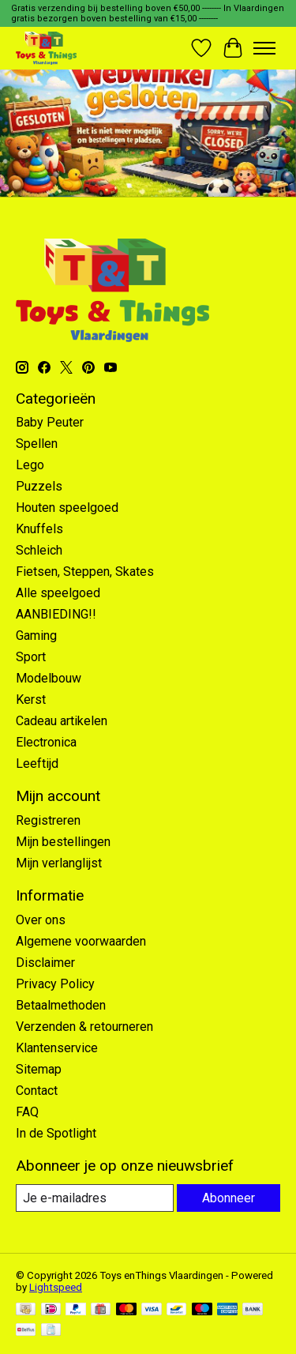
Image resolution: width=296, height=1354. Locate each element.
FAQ (27, 1111)
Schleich (39, 550)
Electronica (46, 742)
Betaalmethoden (61, 1005)
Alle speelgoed (58, 592)
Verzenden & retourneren (84, 1026)
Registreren (48, 820)
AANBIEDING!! (56, 614)
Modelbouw (48, 678)
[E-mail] (95, 1198)
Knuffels (39, 528)
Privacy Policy (55, 983)
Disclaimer (45, 962)
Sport (31, 656)
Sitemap (39, 1069)
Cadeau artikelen (61, 720)
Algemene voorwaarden (81, 941)
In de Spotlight (56, 1133)
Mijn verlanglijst (59, 863)
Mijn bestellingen (63, 841)
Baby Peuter (50, 422)
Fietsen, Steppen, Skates (85, 571)
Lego (30, 464)
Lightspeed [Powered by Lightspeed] (55, 1287)
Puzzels (39, 486)
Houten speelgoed (67, 507)
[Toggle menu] (264, 48)
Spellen (37, 443)
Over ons (41, 919)
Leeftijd (37, 763)
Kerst (31, 699)
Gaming (36, 635)
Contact (37, 1090)
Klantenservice (57, 1047)
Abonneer (228, 1197)
